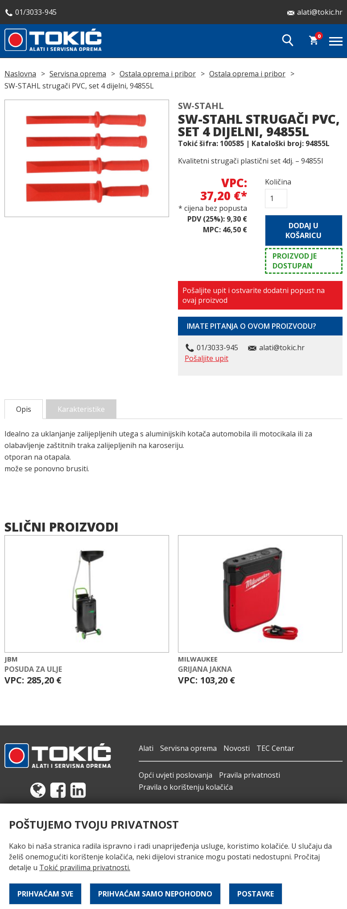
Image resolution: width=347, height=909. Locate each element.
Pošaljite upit (206, 358)
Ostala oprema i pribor (158, 74)
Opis (23, 409)
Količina (276, 182)
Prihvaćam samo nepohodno (155, 894)
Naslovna (20, 74)
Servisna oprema (78, 74)
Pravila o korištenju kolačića (186, 787)
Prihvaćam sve (45, 894)
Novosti (236, 748)
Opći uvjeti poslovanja (175, 775)
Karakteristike (81, 409)
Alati (146, 748)
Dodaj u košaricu (303, 230)
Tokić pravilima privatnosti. (84, 867)
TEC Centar (275, 748)
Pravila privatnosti (249, 775)
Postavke (255, 894)
